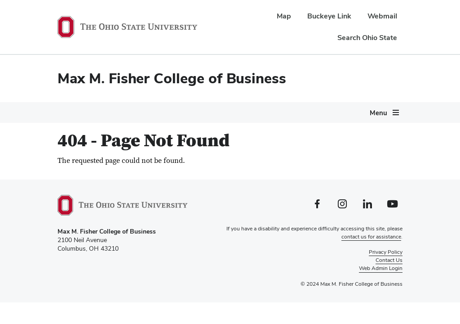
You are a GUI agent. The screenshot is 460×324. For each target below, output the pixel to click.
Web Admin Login (380, 268)
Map (284, 16)
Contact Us (389, 260)
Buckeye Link (329, 16)
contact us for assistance (371, 236)
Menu (378, 112)
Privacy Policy (385, 252)
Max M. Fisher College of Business (172, 78)
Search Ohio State (367, 37)
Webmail (382, 16)
